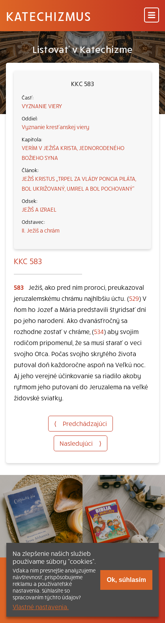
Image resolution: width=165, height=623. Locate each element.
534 (99, 331)
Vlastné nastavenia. (41, 606)
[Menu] (151, 16)
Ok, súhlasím (126, 579)
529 (134, 298)
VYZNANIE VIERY (42, 105)
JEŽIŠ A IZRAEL (39, 209)
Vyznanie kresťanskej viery (55, 126)
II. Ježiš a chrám (41, 230)
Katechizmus (48, 16)
